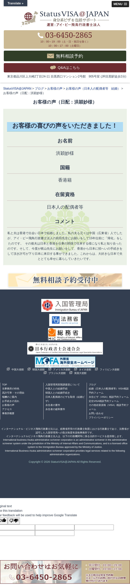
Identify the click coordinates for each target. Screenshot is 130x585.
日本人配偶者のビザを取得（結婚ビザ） (65, 398)
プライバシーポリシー (101, 417)
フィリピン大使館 (109, 369)
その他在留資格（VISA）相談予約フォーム (109, 407)
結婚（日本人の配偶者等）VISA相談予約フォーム (109, 390)
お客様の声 (8, 405)
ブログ (92, 384)
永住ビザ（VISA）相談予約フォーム (109, 396)
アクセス (7, 409)
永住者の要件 (52, 405)
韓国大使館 (38, 369)
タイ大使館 (85, 369)
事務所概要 (8, 413)
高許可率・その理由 (13, 392)
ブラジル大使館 (57, 373)
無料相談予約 (69, 56)
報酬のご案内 (9, 396)
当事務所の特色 (10, 388)
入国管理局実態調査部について (62, 384)
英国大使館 (80, 373)
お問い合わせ (96, 413)
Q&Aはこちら (69, 68)
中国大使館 (18, 369)
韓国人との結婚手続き (57, 392)
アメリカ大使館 (61, 369)
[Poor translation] (14, 521)
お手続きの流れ (10, 401)
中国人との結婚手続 (56, 388)
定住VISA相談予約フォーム (104, 401)
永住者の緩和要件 (55, 409)
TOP (4, 384)
